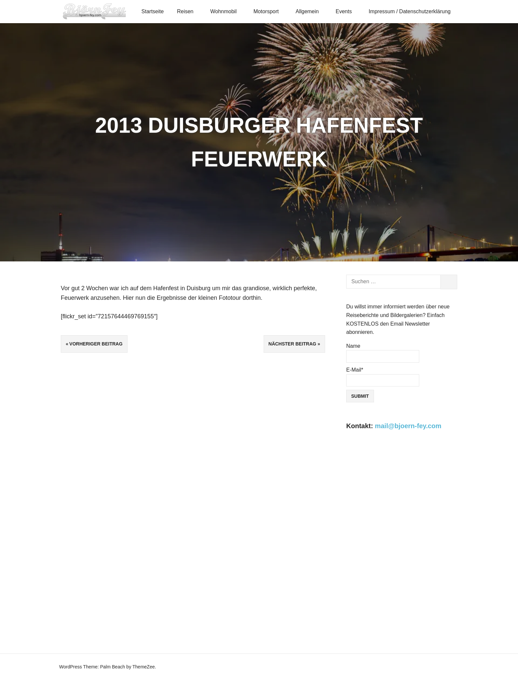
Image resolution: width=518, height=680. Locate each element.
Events (346, 11)
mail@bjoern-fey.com (408, 426)
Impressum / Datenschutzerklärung (410, 11)
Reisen (188, 11)
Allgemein (310, 11)
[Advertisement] (401, 495)
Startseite (152, 11)
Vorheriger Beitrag (96, 343)
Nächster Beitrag (292, 343)
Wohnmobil (226, 11)
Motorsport (268, 11)
